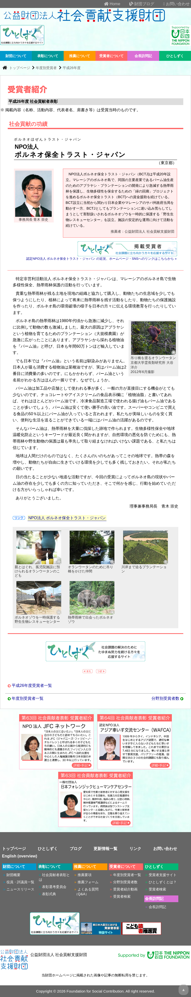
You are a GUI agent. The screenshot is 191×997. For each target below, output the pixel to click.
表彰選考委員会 (54, 887)
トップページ (20, 68)
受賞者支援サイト (163, 875)
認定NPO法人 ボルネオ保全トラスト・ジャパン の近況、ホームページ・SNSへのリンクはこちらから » (101, 258)
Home (108, 4)
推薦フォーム (88, 882)
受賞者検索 (122, 896)
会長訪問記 (143, 56)
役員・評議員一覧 (20, 882)
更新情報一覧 (105, 849)
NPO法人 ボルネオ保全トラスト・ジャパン (67, 518)
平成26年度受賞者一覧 (32, 685)
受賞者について (111, 56)
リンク (135, 849)
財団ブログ (137, 4)
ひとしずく (175, 56)
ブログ (76, 849)
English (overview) (19, 856)
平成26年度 (72, 68)
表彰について (47, 56)
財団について (15, 56)
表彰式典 (49, 894)
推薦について (79, 56)
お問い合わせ (172, 4)
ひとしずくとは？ (163, 882)
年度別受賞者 (46, 68)
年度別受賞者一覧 (28, 698)
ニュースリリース (20, 889)
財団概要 (13, 875)
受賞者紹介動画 (125, 889)
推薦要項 (85, 875)
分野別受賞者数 (165, 698)
